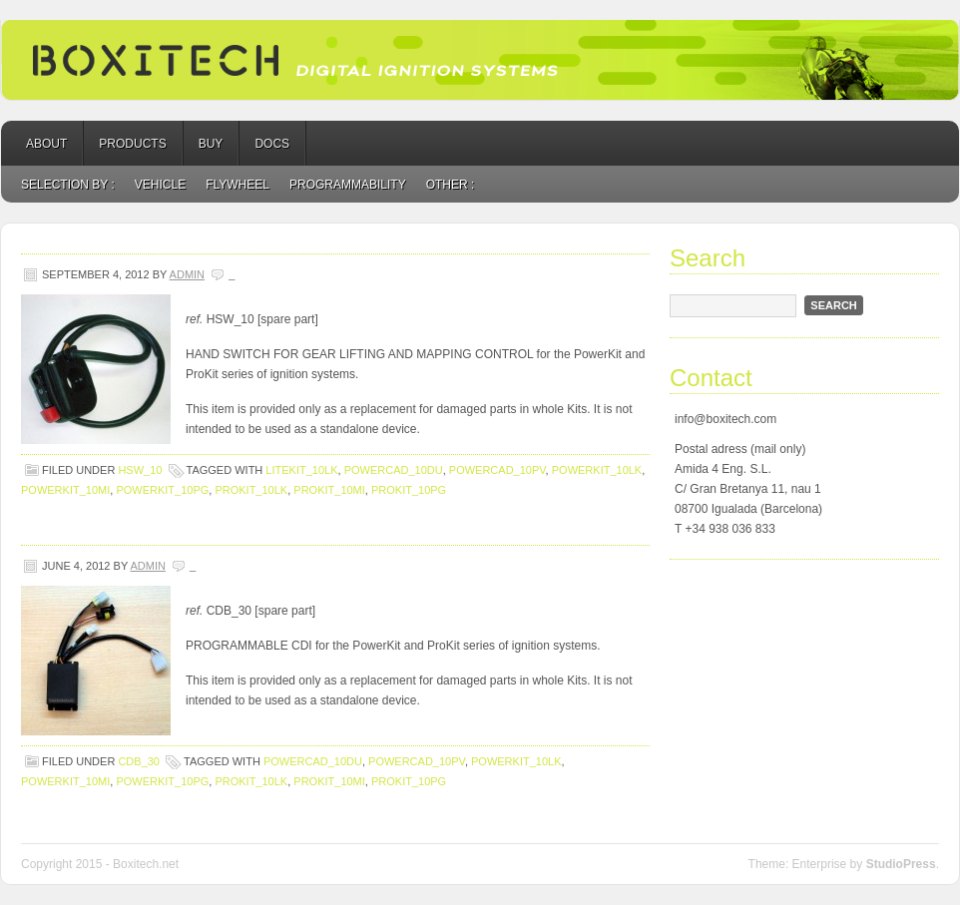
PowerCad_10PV (497, 470)
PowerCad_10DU (393, 470)
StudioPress (901, 864)
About (46, 144)
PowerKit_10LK (597, 470)
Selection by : (68, 185)
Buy (211, 144)
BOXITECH (480, 60)
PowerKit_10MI (65, 490)
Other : (450, 185)
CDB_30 (139, 761)
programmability (347, 185)
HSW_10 (140, 470)
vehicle (160, 185)
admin (187, 274)
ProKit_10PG (408, 490)
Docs (271, 144)
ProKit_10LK (251, 490)
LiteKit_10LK (301, 470)
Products (132, 144)
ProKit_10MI (329, 490)
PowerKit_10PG (162, 490)
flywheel (237, 185)
